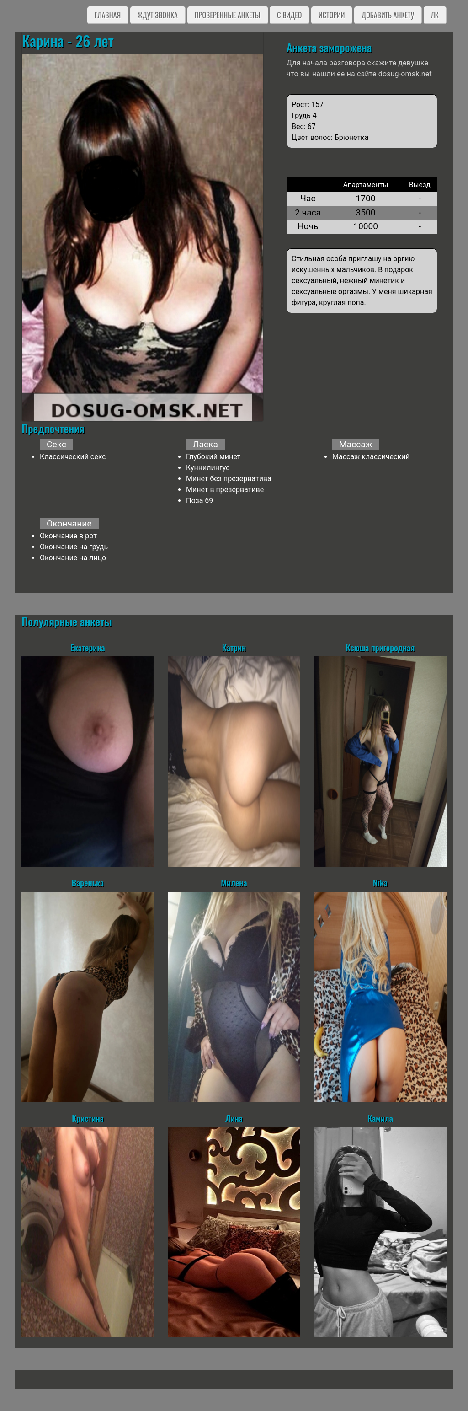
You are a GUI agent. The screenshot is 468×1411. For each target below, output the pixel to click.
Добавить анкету (388, 15)
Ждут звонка (158, 15)
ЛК (435, 15)
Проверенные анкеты (228, 15)
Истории (332, 15)
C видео (289, 15)
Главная (108, 15)
